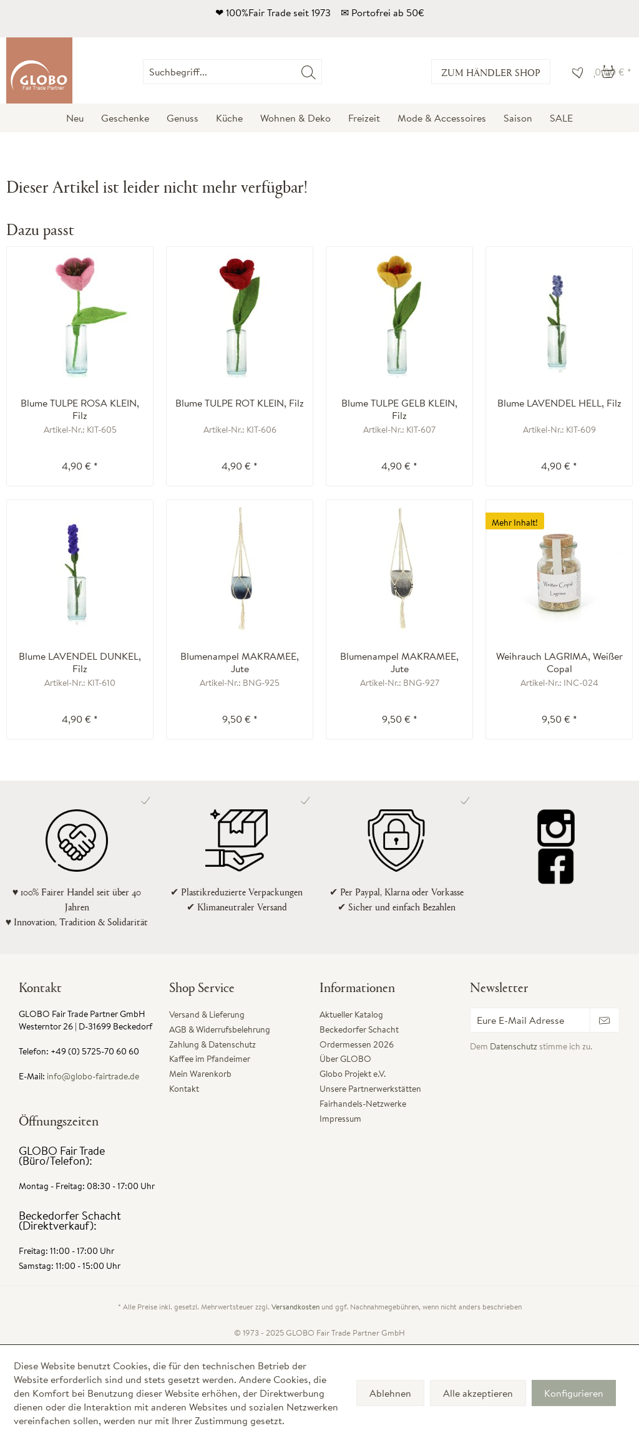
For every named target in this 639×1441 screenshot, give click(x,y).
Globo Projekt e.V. (353, 1073)
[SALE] (561, 118)
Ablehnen (390, 1393)
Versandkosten (295, 1306)
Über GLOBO (345, 1059)
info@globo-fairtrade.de (93, 1076)
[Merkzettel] (574, 71)
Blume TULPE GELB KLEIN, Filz (399, 409)
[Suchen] (308, 71)
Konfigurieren (573, 1393)
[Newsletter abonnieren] (605, 1020)
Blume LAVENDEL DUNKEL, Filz (80, 662)
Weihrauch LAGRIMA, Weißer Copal (559, 662)
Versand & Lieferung (207, 1014)
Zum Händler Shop (490, 72)
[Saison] (518, 118)
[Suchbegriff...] (232, 71)
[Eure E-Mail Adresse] (530, 1020)
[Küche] (229, 118)
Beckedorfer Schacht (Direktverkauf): (70, 1220)
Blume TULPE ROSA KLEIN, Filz (80, 409)
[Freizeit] (364, 118)
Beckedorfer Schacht (359, 1029)
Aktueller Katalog (351, 1014)
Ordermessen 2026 (357, 1044)
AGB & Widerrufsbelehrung (219, 1029)
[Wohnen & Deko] (295, 118)
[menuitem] (321, 71)
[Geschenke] (125, 118)
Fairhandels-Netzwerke (363, 1103)
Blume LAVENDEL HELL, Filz (559, 403)
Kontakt (184, 1088)
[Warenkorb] (613, 71)
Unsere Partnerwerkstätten (370, 1088)
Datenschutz (513, 1046)
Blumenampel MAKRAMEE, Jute (239, 662)
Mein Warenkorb (200, 1073)
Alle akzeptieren (478, 1393)
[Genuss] (182, 118)
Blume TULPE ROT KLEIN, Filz (239, 403)
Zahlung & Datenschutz (212, 1044)
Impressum (340, 1118)
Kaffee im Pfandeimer (209, 1059)
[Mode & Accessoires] (442, 118)
